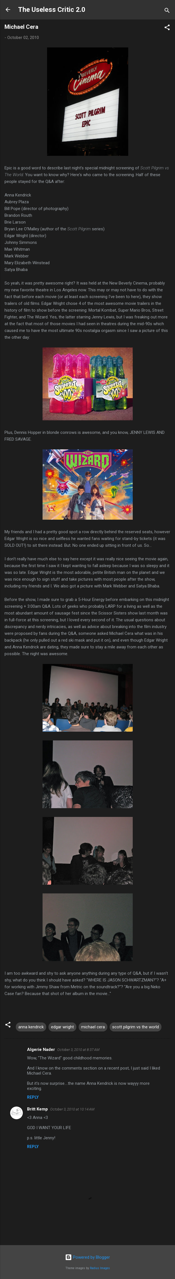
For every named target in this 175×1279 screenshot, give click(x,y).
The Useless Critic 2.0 (51, 10)
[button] (167, 28)
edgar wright (62, 1026)
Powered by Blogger (87, 1257)
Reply (33, 1097)
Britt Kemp (37, 1109)
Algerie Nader (41, 1049)
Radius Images (100, 1268)
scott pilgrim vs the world (135, 1026)
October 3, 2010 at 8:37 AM (78, 1050)
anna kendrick (31, 1026)
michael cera (93, 1026)
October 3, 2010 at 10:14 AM (72, 1109)
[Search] (167, 11)
